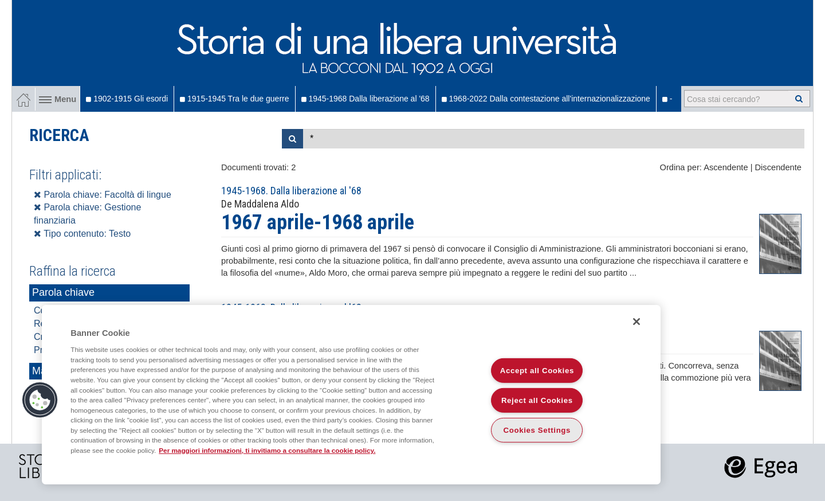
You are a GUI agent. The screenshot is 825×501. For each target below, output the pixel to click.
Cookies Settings (537, 430)
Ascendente (726, 167)
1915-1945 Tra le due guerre (234, 98)
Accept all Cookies (537, 370)
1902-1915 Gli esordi (127, 98)
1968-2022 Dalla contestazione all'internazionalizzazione (546, 98)
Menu (57, 99)
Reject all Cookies (537, 400)
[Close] (636, 321)
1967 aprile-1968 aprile (317, 222)
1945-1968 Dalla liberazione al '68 (365, 98)
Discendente (778, 167)
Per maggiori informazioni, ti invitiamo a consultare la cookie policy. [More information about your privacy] (267, 450)
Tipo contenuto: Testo (82, 233)
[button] (40, 400)
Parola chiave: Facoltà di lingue (102, 194)
